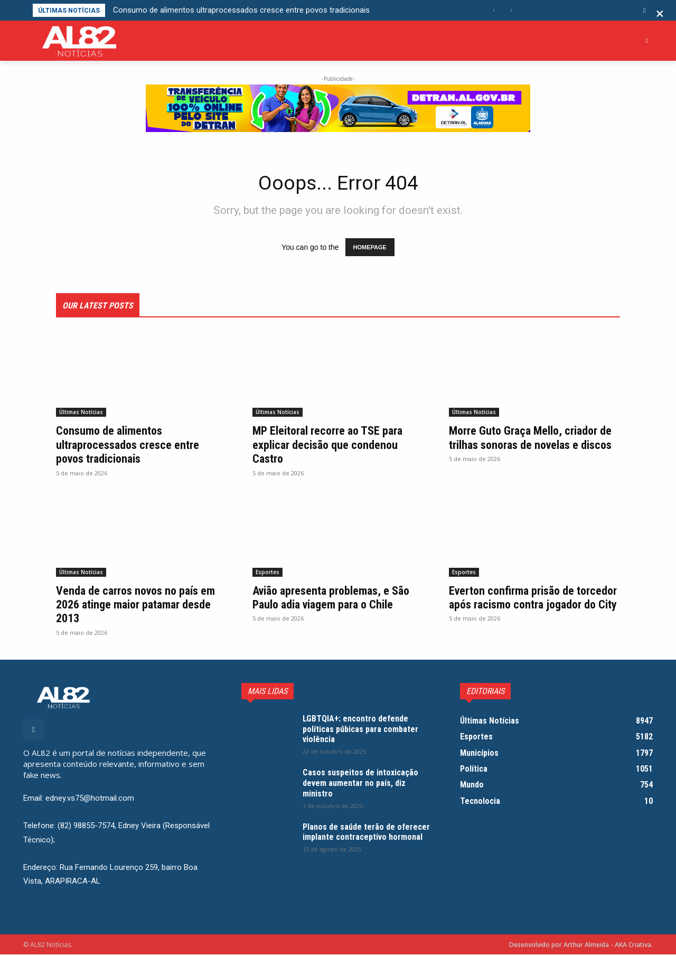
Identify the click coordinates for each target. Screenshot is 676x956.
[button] (644, 10)
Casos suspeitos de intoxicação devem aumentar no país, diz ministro (365, 784)
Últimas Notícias (81, 414)
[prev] (494, 10)
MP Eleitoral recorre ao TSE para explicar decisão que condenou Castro (335, 446)
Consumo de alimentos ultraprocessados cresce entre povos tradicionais (241, 10)
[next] (511, 10)
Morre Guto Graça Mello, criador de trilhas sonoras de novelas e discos (531, 446)
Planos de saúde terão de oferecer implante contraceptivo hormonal (366, 838)
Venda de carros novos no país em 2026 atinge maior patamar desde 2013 (134, 606)
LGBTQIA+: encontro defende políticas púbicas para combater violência (366, 730)
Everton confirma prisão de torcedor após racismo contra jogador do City (525, 606)
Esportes (267, 573)
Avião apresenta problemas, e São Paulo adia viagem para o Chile (328, 606)
